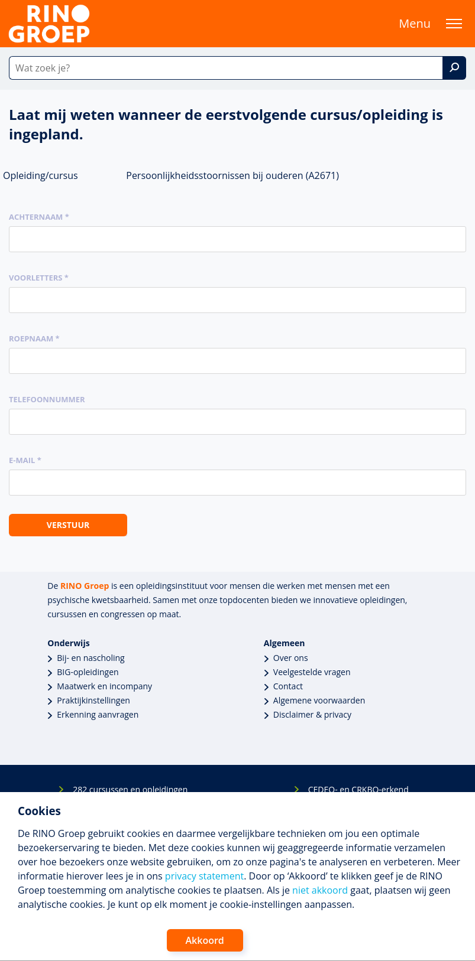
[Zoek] (454, 68)
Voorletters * (39, 277)
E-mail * (25, 460)
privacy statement (204, 875)
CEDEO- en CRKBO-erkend (358, 789)
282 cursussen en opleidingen (130, 789)
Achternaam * (39, 216)
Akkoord (205, 940)
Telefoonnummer (47, 399)
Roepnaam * (34, 338)
